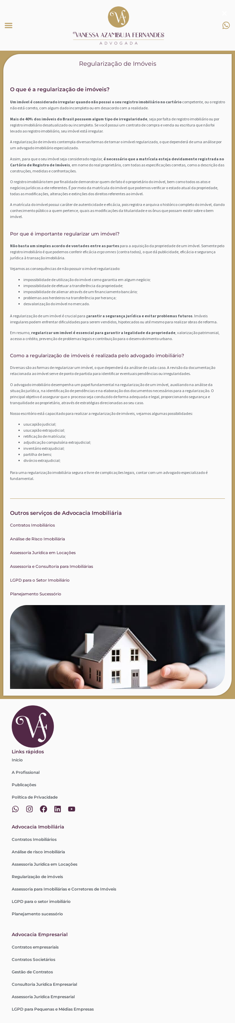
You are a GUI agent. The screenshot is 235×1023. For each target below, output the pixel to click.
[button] (8, 25)
